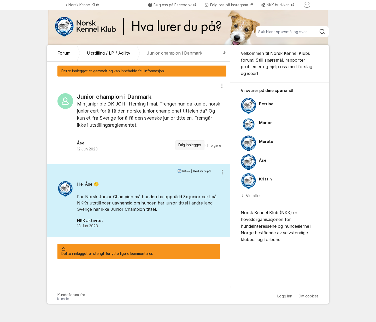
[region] (138, 120)
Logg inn (284, 296)
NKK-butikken (276, 5)
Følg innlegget (190, 145)
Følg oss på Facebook (170, 5)
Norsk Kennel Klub (82, 5)
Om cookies (308, 296)
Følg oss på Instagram (227, 5)
